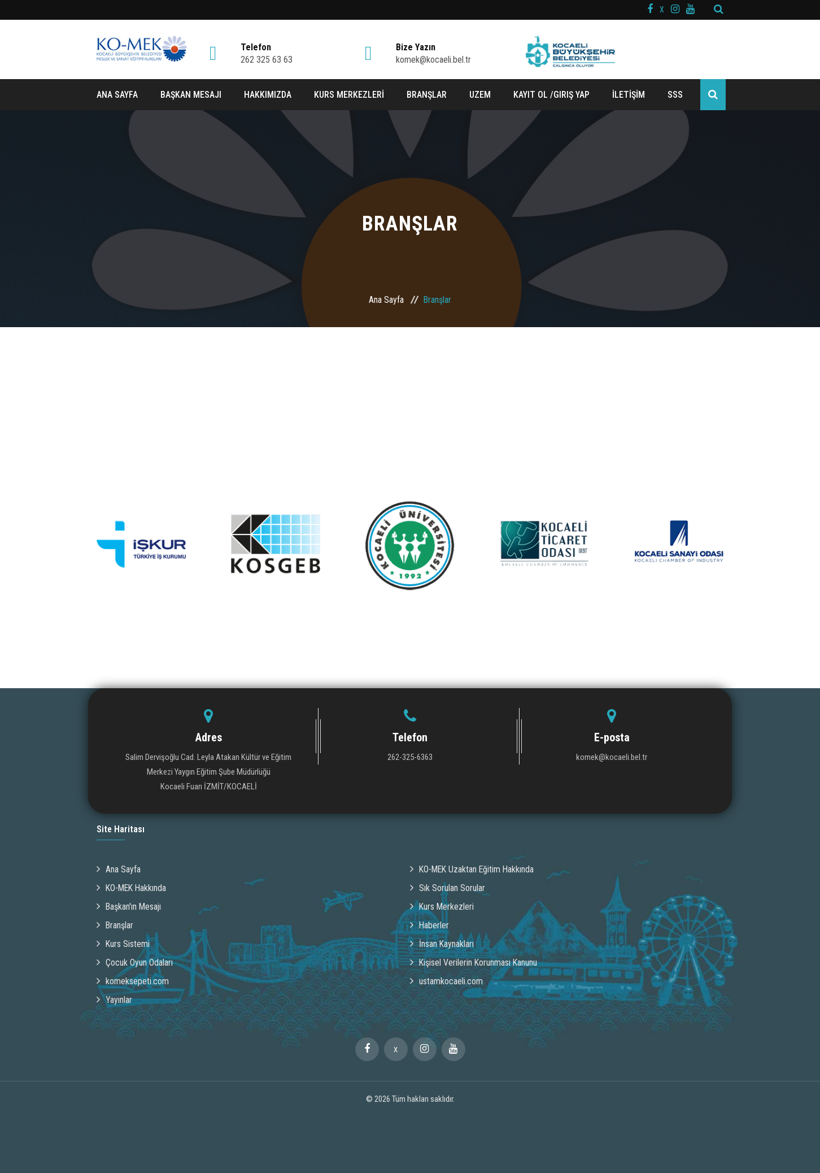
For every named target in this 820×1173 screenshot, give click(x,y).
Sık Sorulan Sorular (447, 888)
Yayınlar (114, 999)
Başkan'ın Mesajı (130, 906)
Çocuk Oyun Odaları (135, 962)
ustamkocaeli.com (446, 981)
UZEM (480, 94)
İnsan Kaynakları (442, 944)
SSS (675, 94)
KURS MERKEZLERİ (349, 94)
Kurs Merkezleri (442, 906)
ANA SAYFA (117, 94)
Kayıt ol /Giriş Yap (551, 94)
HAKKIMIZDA (267, 94)
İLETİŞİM (628, 94)
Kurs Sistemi (123, 944)
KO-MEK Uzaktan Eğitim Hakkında (473, 869)
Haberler (430, 925)
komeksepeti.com (133, 981)
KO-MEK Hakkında (133, 888)
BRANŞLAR (427, 94)
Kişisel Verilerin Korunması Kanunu (474, 962)
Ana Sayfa (386, 299)
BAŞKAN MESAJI (190, 94)
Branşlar (115, 925)
